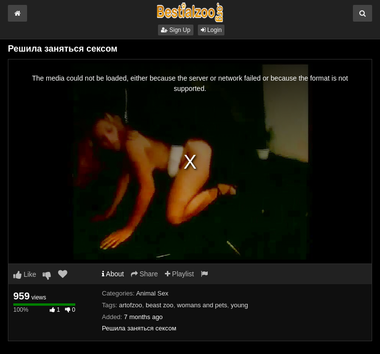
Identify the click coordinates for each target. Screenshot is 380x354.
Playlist (179, 274)
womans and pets (202, 305)
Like (24, 274)
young (239, 305)
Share (144, 274)
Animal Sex (152, 293)
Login (211, 30)
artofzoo (130, 305)
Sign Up (175, 30)
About (113, 274)
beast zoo (159, 305)
